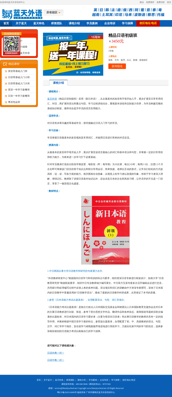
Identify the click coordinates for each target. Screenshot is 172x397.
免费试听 (161, 2)
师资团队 (56, 23)
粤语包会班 (14, 102)
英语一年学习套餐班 (19, 89)
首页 (6, 23)
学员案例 (92, 23)
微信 (142, 2)
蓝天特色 (38, 23)
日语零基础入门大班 (19, 83)
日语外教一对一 (55, 353)
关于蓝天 (21, 23)
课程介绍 (74, 23)
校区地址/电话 (148, 23)
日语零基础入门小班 (19, 77)
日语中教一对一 (55, 360)
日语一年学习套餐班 (19, 96)
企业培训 (109, 23)
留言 (169, 2)
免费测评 (150, 2)
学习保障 (127, 23)
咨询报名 (117, 66)
